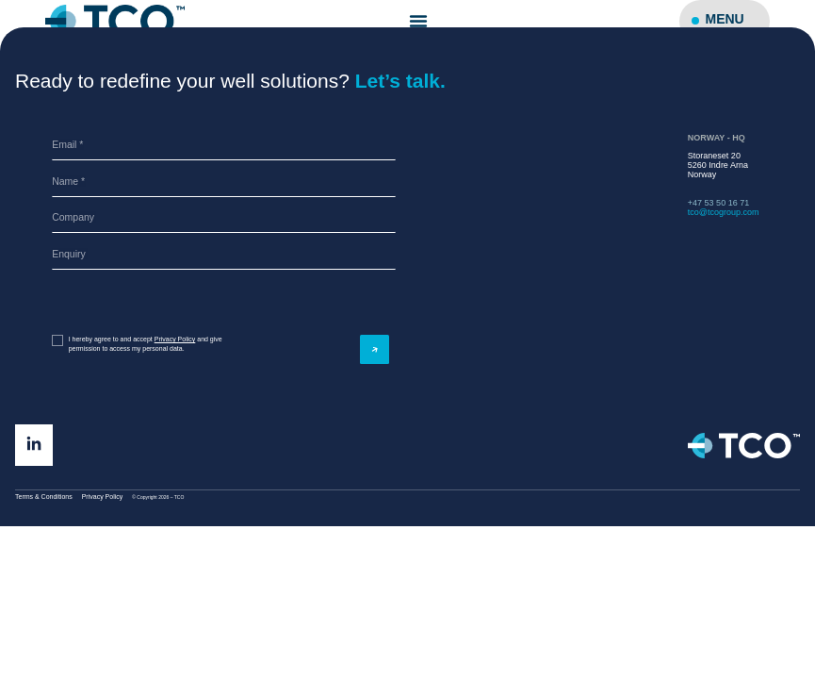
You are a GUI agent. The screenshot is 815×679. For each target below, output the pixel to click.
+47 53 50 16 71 (718, 202)
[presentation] (123, 302)
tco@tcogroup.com (723, 212)
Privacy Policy (175, 339)
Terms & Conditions (44, 496)
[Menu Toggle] (418, 20)
